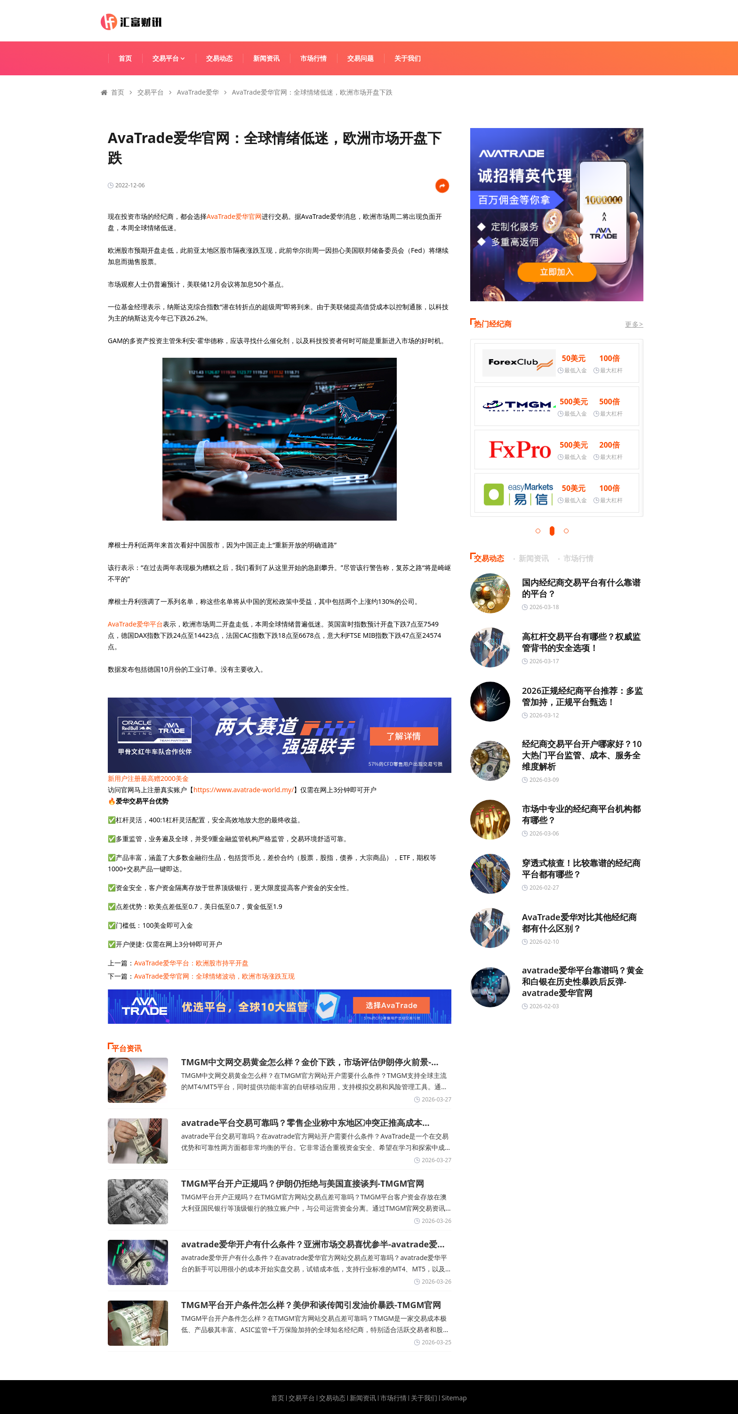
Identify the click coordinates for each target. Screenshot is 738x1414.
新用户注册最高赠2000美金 (148, 778)
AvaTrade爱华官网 (234, 216)
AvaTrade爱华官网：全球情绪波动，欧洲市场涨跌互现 (214, 976)
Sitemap (454, 1398)
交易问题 (360, 58)
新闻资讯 (266, 58)
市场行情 (313, 58)
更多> (634, 324)
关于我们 (407, 58)
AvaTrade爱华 (198, 92)
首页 (125, 58)
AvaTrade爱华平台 (135, 623)
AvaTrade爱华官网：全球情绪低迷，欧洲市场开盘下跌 (312, 92)
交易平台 (173, 58)
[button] (538, 531)
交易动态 (219, 58)
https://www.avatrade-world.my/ (243, 789)
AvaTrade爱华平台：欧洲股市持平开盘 (191, 962)
